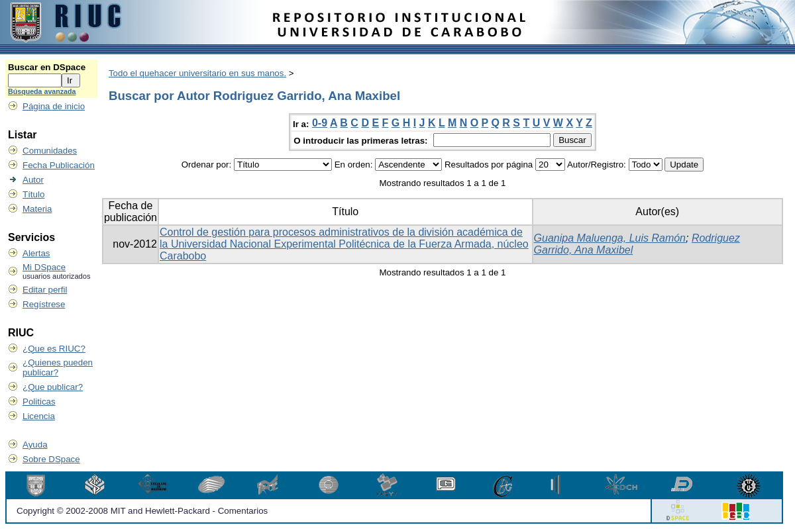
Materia (37, 209)
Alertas (36, 253)
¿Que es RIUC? (54, 349)
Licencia (39, 416)
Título (33, 194)
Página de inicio (54, 106)
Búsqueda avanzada (42, 91)
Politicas (39, 402)
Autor (33, 180)
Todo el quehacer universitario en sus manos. (197, 73)
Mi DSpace (44, 267)
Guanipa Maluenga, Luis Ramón (610, 238)
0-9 (319, 122)
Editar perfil (45, 290)
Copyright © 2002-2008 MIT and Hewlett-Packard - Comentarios (142, 511)
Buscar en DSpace (46, 67)
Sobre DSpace (51, 459)
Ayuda (35, 445)
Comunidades (50, 151)
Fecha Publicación (59, 165)
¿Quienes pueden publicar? (58, 367)
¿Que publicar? (53, 387)
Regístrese (44, 304)
